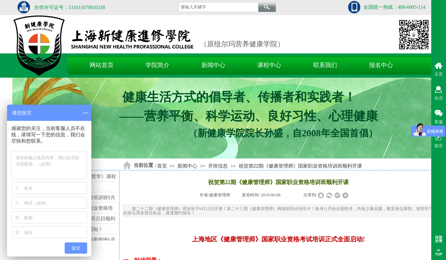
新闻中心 (213, 65)
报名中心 (381, 65)
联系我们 (325, 65)
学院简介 (157, 65)
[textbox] (218, 7)
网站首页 (102, 65)
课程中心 (269, 65)
